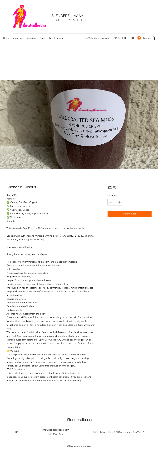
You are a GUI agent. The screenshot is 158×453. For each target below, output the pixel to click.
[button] (153, 38)
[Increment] (120, 202)
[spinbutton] (115, 202)
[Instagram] (132, 38)
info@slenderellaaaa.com (97, 37)
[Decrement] (110, 202)
